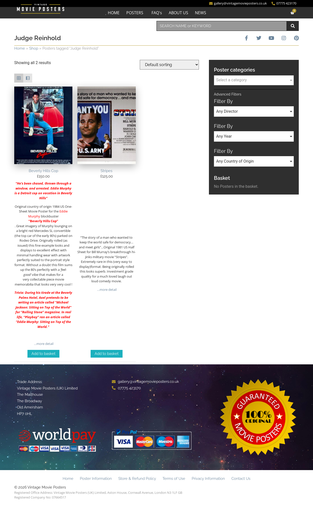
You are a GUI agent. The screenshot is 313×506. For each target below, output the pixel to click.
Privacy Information (208, 478)
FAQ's (157, 12)
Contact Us (240, 478)
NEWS (200, 12)
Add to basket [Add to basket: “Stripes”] (107, 353)
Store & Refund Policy (137, 478)
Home (19, 48)
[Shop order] (169, 65)
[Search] (293, 26)
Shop (33, 48)
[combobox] (221, 26)
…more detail (43, 343)
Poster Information (96, 478)
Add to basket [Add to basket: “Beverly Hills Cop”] (43, 353)
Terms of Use (173, 478)
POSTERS (134, 12)
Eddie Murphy (27, 321)
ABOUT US (178, 12)
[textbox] (254, 80)
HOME (114, 12)
